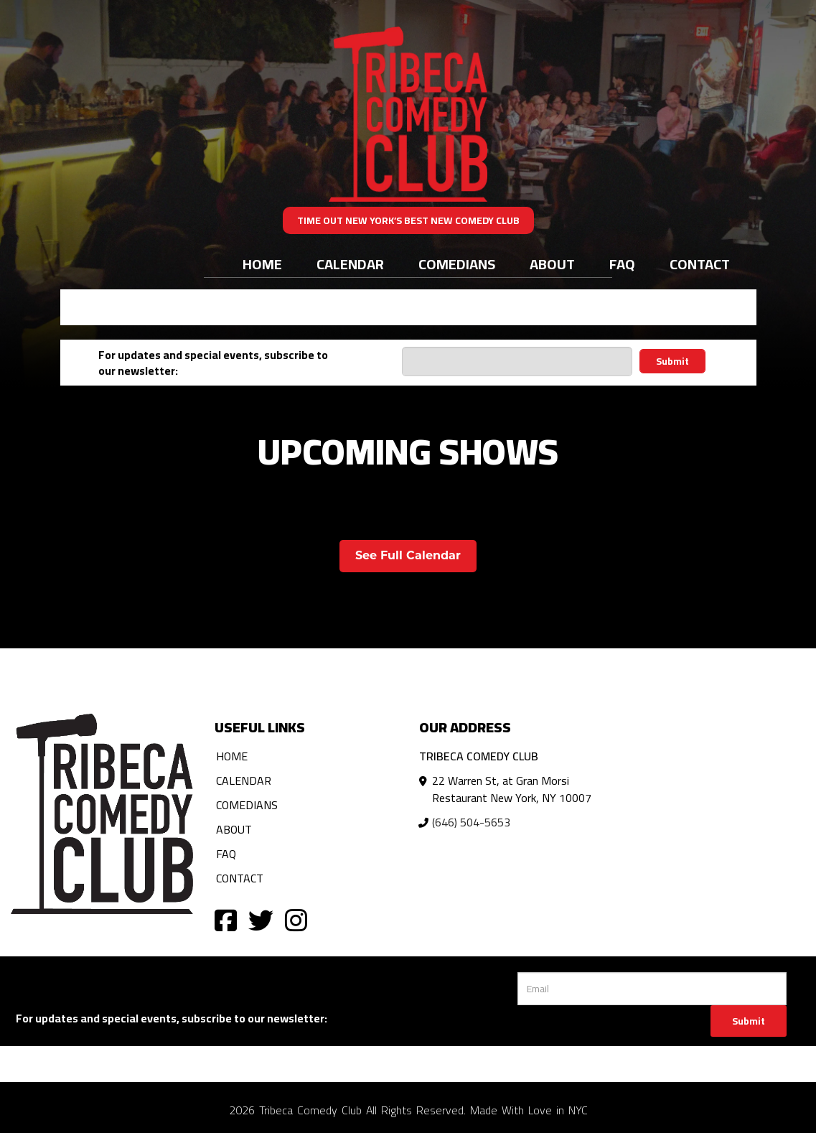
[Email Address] (517, 361)
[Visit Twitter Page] (260, 919)
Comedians (456, 264)
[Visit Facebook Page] (226, 919)
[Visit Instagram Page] (296, 919)
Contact (700, 264)
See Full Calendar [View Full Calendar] (408, 555)
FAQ (622, 264)
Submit (672, 361)
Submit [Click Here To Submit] (748, 1021)
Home (262, 264)
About (552, 264)
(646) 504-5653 (471, 822)
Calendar (350, 264)
